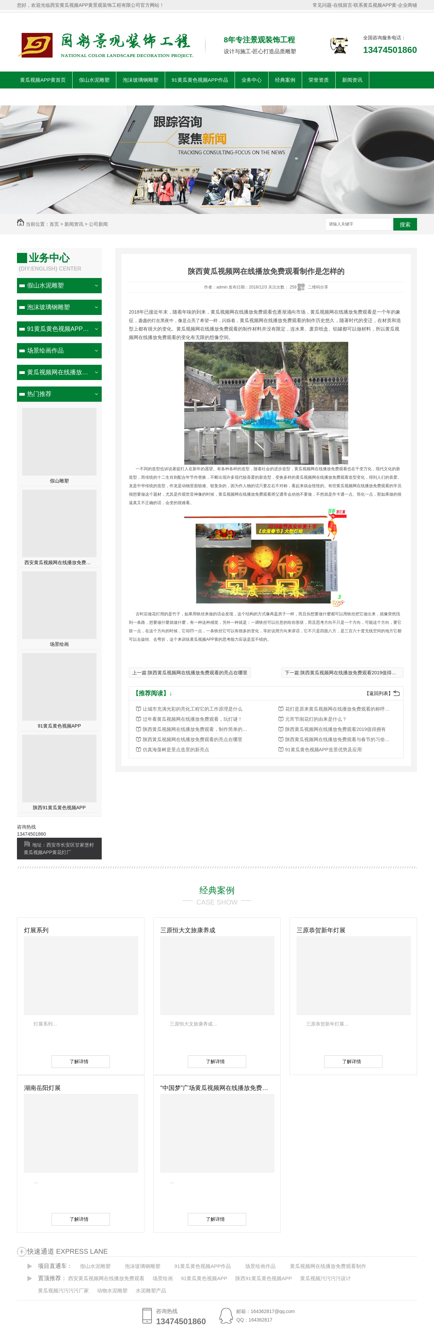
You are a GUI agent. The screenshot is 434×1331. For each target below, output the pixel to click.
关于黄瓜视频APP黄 (43, 97)
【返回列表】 (378, 693)
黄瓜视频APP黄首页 (43, 80)
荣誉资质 (319, 80)
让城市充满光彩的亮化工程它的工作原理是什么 (192, 709)
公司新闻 (98, 224)
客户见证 (89, 97)
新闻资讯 (352, 80)
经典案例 (285, 80)
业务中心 (251, 80)
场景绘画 (59, 644)
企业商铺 (407, 5)
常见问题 (322, 5)
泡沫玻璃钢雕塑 (140, 80)
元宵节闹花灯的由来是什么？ (316, 719)
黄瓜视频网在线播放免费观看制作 (58, 372)
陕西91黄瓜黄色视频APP (59, 807)
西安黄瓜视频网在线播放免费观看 (59, 562)
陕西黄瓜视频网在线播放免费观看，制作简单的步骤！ (197, 729)
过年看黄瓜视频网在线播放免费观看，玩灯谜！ (192, 719)
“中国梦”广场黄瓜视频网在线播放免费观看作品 (217, 1088)
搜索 (405, 224)
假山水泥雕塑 (94, 80)
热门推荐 (39, 394)
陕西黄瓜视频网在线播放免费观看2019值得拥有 (350, 672)
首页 (54, 224)
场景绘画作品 (45, 350)
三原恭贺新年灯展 (321, 930)
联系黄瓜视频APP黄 (375, 5)
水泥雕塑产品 (151, 1290)
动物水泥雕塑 (112, 1290)
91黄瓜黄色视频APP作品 (200, 80)
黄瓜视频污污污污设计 (325, 1278)
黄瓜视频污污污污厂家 (63, 1290)
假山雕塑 (59, 480)
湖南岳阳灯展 (42, 1088)
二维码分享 (318, 287)
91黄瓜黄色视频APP (59, 726)
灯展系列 (36, 930)
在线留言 (342, 5)
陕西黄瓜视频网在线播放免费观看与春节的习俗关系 (339, 739)
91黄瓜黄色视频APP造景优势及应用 (323, 749)
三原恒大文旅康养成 (187, 930)
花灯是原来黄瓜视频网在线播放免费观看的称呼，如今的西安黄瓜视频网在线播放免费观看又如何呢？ (339, 709)
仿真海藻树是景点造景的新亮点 (176, 749)
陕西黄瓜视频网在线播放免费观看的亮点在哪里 (198, 672)
